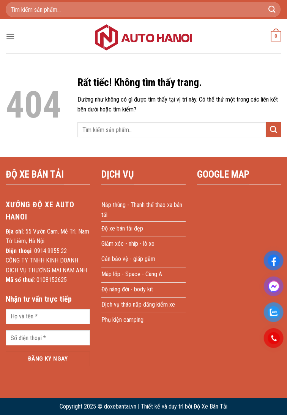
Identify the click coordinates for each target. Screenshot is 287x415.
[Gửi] (272, 9)
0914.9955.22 (50, 250)
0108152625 (51, 279)
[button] (10, 36)
